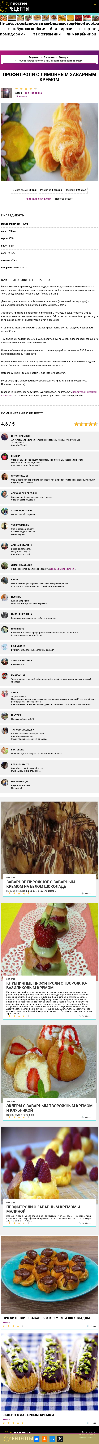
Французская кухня (38, 198)
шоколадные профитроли (62, 569)
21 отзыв (21, 96)
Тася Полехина (32, 92)
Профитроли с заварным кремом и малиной (43, 1209)
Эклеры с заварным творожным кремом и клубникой (49, 1108)
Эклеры (10, 878)
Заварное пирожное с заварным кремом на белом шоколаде (40, 884)
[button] (95, 5)
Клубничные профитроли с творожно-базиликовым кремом (46, 985)
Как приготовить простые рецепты (15, 6)
